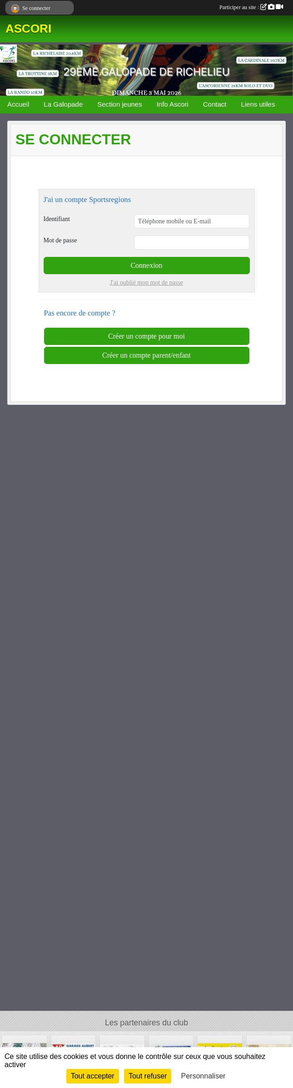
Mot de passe (60, 240)
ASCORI (28, 28)
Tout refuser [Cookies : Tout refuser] (148, 1076)
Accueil (18, 104)
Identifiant (57, 219)
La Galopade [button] (63, 104)
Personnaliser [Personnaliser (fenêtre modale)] (203, 1076)
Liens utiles (258, 104)
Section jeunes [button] (119, 104)
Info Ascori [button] (173, 104)
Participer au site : (251, 7)
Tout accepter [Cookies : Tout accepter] (92, 1076)
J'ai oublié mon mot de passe (146, 282)
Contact (215, 104)
